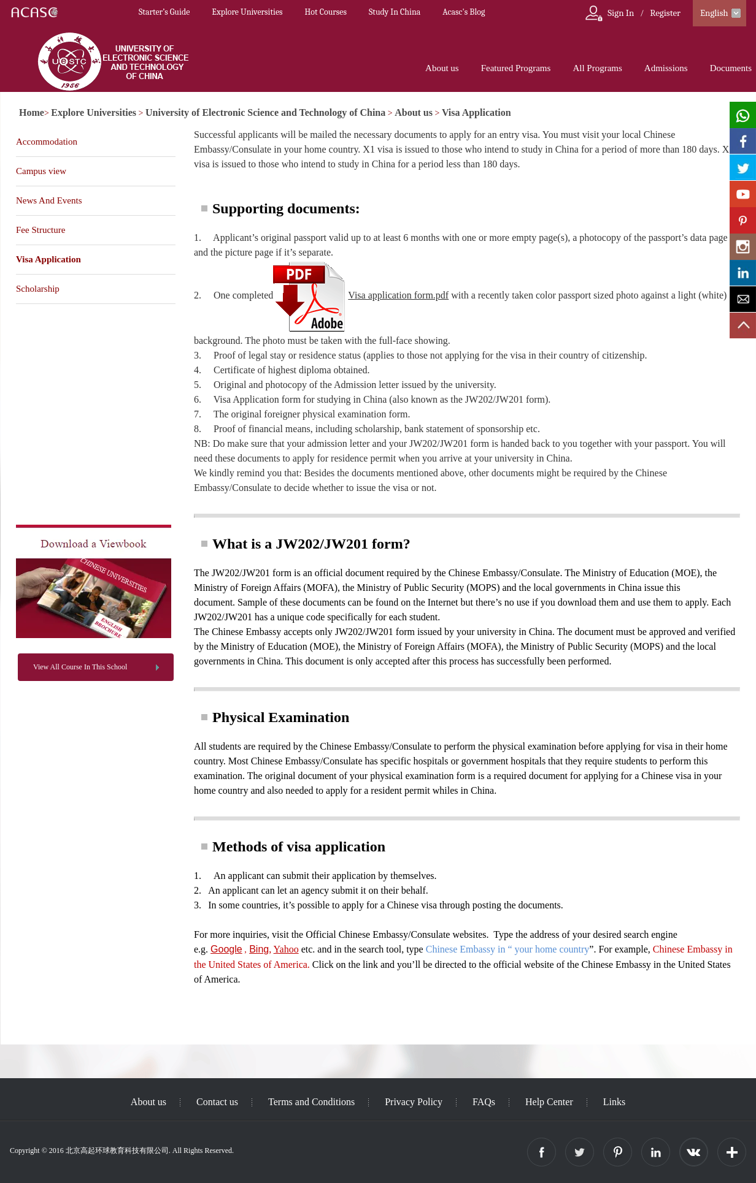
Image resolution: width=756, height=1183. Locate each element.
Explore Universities (247, 12)
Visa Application (476, 112)
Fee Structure (40, 230)
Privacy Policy (413, 1102)
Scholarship (38, 289)
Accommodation (46, 141)
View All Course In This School (80, 667)
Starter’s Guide (164, 12)
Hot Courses (326, 12)
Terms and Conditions (311, 1102)
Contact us (217, 1102)
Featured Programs (516, 68)
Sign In (621, 12)
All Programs (597, 68)
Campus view (41, 171)
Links (614, 1102)
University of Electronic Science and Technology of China (265, 112)
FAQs (483, 1102)
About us (442, 68)
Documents (731, 68)
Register (665, 12)
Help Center (549, 1102)
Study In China (394, 12)
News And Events (49, 200)
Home (31, 112)
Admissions (666, 68)
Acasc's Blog (463, 12)
